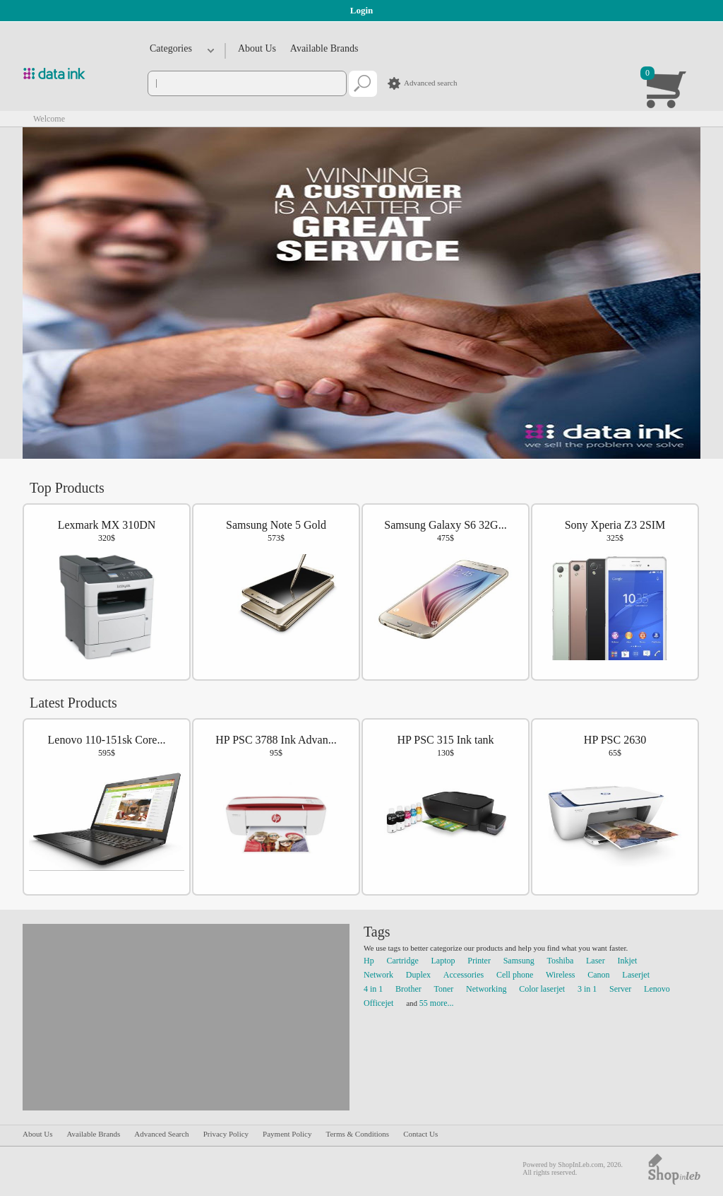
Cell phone (514, 975)
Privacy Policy (226, 1134)
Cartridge (402, 961)
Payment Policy (287, 1134)
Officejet (378, 1003)
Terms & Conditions (357, 1134)
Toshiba (559, 961)
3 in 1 (587, 989)
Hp (369, 961)
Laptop (443, 961)
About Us (257, 48)
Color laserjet (542, 989)
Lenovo (657, 989)
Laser (595, 961)
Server (620, 989)
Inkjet (627, 961)
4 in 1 (373, 989)
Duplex (418, 975)
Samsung (518, 961)
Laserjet (636, 975)
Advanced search (430, 82)
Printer (479, 961)
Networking (486, 989)
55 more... (436, 1003)
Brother (408, 989)
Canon (598, 975)
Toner (444, 989)
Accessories (463, 975)
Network (378, 975)
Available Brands (324, 48)
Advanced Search (161, 1134)
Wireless (560, 975)
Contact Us (420, 1134)
